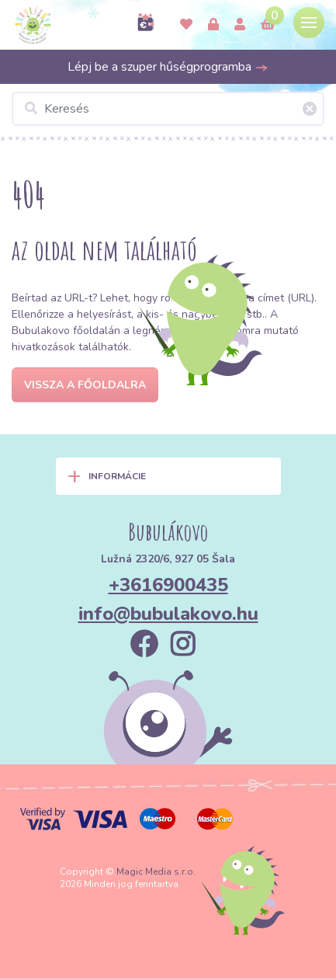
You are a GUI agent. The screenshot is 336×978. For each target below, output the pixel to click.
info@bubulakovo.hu (168, 613)
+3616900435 (168, 585)
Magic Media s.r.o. (156, 871)
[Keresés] (168, 109)
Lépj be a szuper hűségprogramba (168, 66)
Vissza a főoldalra (85, 385)
